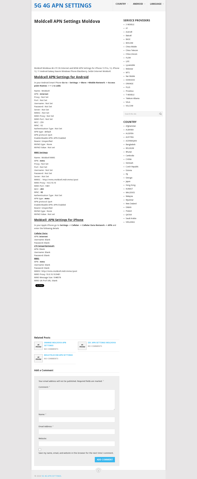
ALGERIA (130, 133)
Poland (129, 211)
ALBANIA (130, 130)
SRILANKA (130, 222)
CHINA (129, 159)
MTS (128, 72)
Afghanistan (131, 126)
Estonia (129, 170)
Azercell (129, 32)
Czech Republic (132, 167)
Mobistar (129, 69)
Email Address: (46, 426)
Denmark (129, 163)
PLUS (128, 87)
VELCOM (129, 106)
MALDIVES (130, 192)
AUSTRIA (130, 137)
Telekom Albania (132, 98)
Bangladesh (130, 144)
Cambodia (130, 155)
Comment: (44, 387)
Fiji (127, 174)
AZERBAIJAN (131, 141)
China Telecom (132, 50)
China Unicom (131, 54)
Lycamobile (130, 65)
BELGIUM (130, 148)
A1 (127, 28)
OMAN (128, 207)
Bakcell (128, 35)
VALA (128, 102)
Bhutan (129, 152)
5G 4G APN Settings (63, 5)
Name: (42, 414)
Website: (43, 438)
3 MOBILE (130, 24)
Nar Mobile (130, 76)
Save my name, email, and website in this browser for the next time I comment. (76, 453)
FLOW (128, 58)
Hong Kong (130, 185)
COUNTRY (121, 4)
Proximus (130, 91)
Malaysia (129, 196)
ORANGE (129, 84)
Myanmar (130, 200)
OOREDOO (130, 80)
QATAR (129, 215)
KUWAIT (129, 189)
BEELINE (129, 43)
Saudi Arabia (131, 218)
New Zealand (131, 203)
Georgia (129, 178)
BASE (128, 39)
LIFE (127, 61)
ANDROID (138, 4)
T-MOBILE (130, 95)
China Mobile (131, 47)
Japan (128, 181)
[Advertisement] (76, 44)
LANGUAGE (155, 4)
